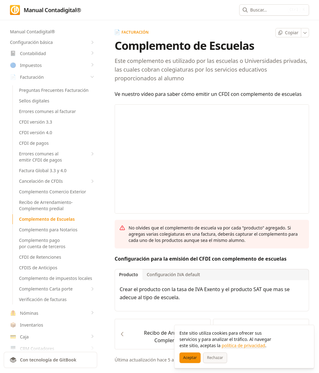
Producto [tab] (128, 274)
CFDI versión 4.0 (35, 132)
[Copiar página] (288, 32)
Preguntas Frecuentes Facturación (53, 90)
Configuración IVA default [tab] (173, 274)
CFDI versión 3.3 (35, 122)
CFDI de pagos (34, 143)
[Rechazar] (215, 357)
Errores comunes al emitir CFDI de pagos (57, 157)
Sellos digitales (34, 101)
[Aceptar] (190, 357)
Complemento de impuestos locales (55, 278)
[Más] (305, 32)
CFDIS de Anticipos (38, 268)
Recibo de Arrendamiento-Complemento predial (46, 205)
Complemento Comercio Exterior (52, 192)
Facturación (132, 32)
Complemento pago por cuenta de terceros (42, 243)
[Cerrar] (307, 333)
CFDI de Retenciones (40, 257)
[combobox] (267, 10)
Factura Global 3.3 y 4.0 (43, 170)
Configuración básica (52, 42)
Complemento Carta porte (57, 289)
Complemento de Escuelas (47, 219)
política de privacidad (243, 345)
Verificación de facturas (43, 299)
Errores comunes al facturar (47, 111)
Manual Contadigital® (32, 32)
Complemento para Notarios (48, 230)
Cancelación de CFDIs (57, 181)
